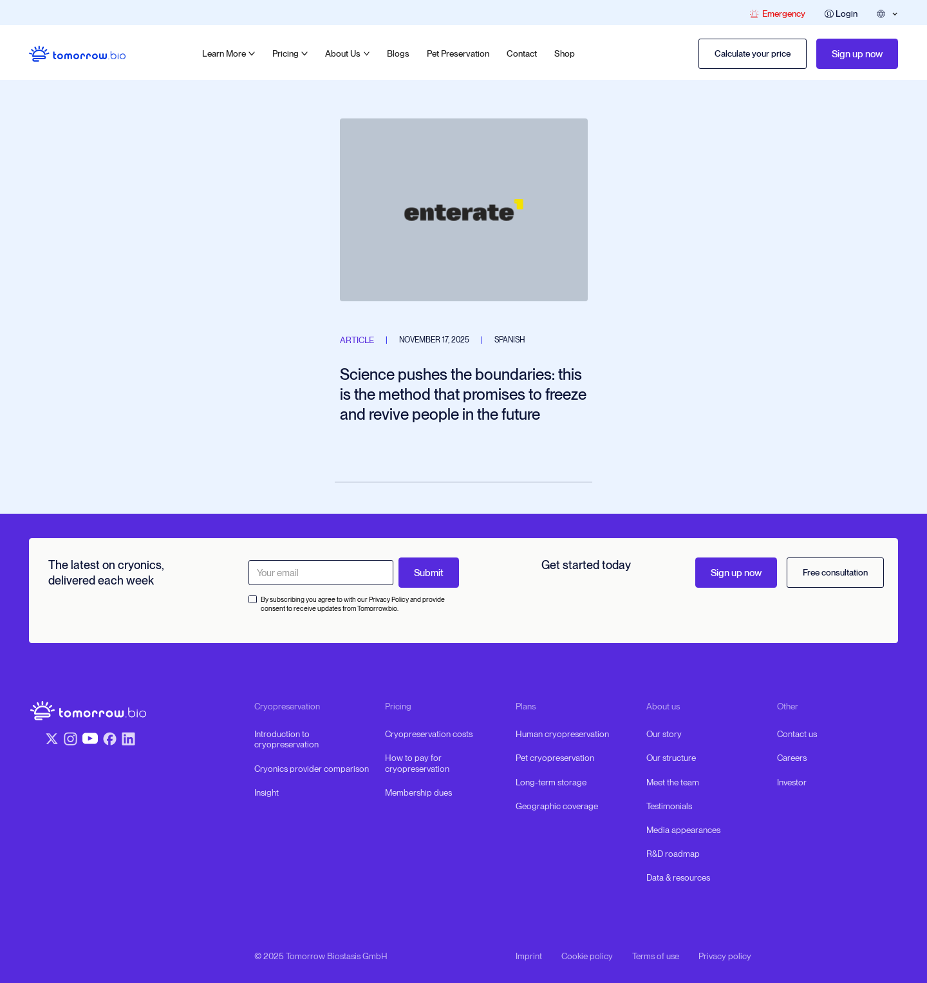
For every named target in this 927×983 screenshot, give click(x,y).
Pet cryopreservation (555, 758)
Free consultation (835, 572)
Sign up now (857, 54)
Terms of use (655, 956)
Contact (522, 53)
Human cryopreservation (562, 734)
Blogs (398, 53)
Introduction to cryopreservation (286, 739)
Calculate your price (753, 53)
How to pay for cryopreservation (417, 763)
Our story (664, 734)
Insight (266, 792)
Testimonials (669, 806)
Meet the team (672, 782)
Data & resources (678, 877)
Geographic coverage (557, 806)
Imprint (529, 956)
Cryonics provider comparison (311, 768)
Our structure (671, 758)
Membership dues (418, 792)
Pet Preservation (458, 53)
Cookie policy (587, 956)
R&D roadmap (673, 853)
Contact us (797, 734)
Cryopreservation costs (429, 734)
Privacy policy (724, 956)
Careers (792, 758)
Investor (792, 782)
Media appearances (683, 830)
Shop (564, 53)
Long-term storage (551, 782)
